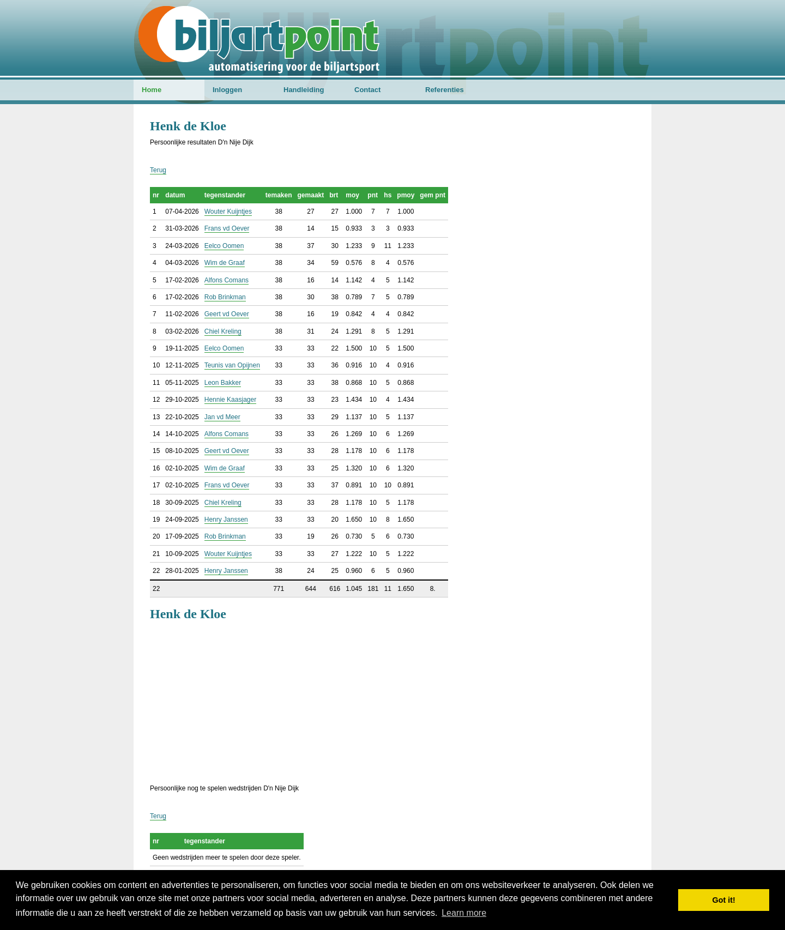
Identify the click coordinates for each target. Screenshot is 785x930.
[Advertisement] (392, 701)
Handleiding (303, 90)
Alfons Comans (226, 280)
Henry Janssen (226, 519)
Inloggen (227, 90)
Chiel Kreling (222, 331)
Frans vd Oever (227, 228)
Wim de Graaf (224, 263)
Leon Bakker (222, 383)
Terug (158, 170)
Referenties (444, 90)
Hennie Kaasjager (230, 399)
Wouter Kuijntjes (228, 211)
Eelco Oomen (224, 246)
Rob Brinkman (225, 297)
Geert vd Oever (226, 314)
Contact (367, 90)
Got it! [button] (723, 900)
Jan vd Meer (222, 417)
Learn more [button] (464, 912)
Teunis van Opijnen (232, 365)
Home (151, 90)
